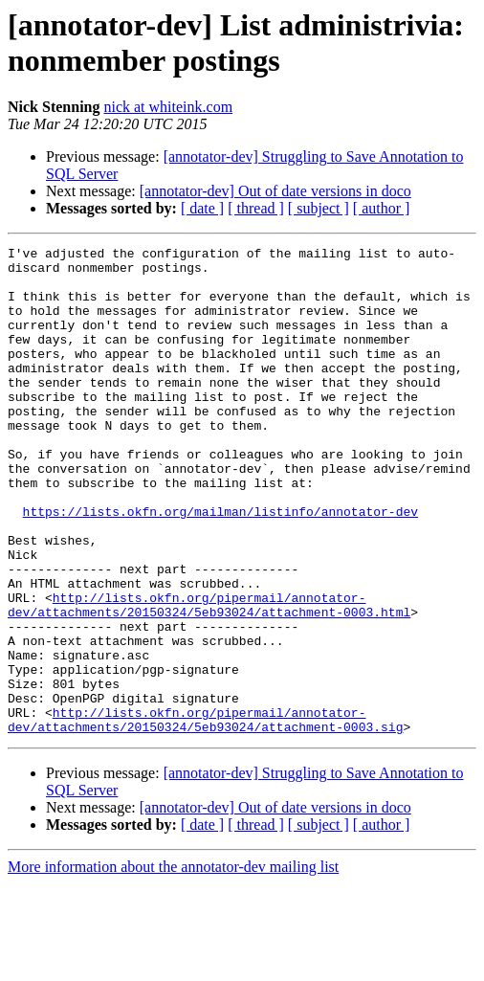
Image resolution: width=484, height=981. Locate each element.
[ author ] (381, 208)
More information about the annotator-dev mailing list (173, 964)
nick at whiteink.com (167, 107)
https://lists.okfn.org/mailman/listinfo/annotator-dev (220, 565)
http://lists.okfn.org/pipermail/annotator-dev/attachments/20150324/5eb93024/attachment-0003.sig (205, 815)
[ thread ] (256, 208)
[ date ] (202, 208)
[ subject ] (318, 208)
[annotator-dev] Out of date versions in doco (275, 191)
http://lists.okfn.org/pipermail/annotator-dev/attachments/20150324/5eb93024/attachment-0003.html (209, 677)
